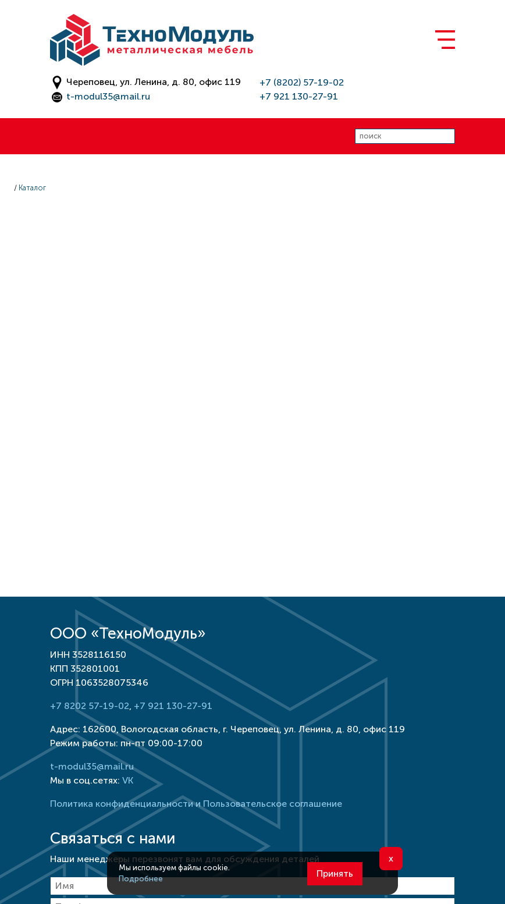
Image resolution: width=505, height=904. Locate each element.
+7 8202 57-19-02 (89, 705)
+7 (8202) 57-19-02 (301, 82)
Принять (334, 873)
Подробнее (141, 878)
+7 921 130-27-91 (298, 96)
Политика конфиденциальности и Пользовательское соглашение (196, 803)
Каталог (32, 187)
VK (127, 780)
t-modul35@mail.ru (108, 96)
